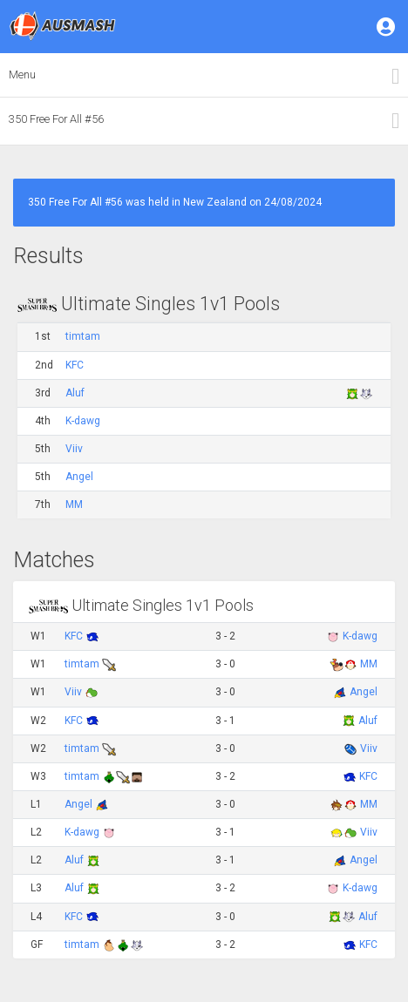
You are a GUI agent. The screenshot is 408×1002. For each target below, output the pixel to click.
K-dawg (82, 421)
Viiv (74, 449)
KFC (74, 365)
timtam (82, 336)
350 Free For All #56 (56, 118)
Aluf (75, 393)
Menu (22, 74)
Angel (79, 477)
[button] (387, 26)
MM (74, 504)
